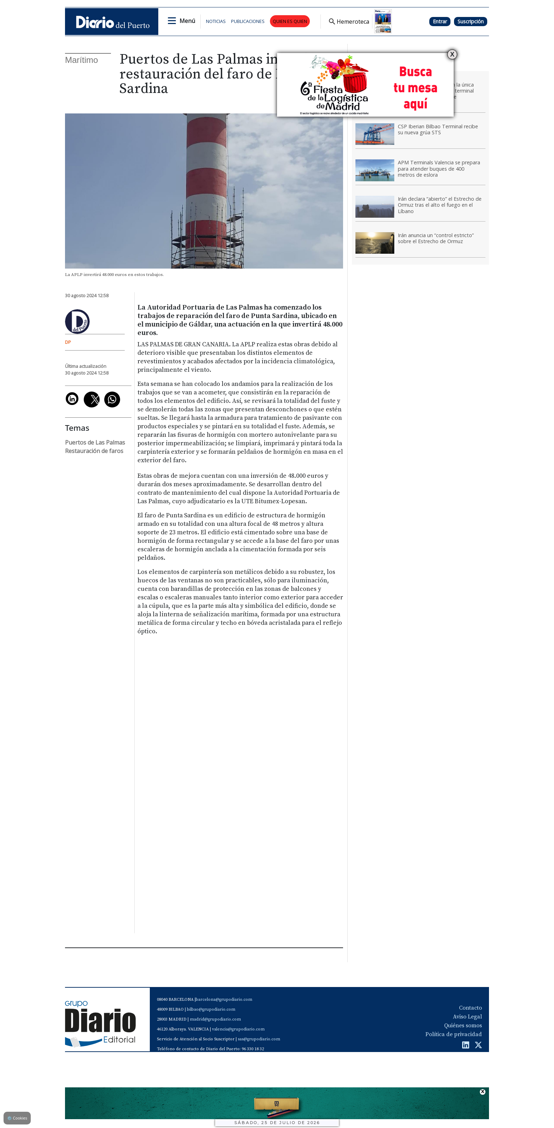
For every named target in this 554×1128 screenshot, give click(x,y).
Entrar (440, 21)
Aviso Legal (467, 1016)
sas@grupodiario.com (259, 1039)
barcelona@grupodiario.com (224, 999)
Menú (187, 21)
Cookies (17, 1118)
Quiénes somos (463, 1025)
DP (68, 342)
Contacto (470, 1007)
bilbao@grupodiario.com (211, 1009)
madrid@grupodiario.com (215, 1019)
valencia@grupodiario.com (238, 1029)
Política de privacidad (453, 1034)
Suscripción (471, 21)
